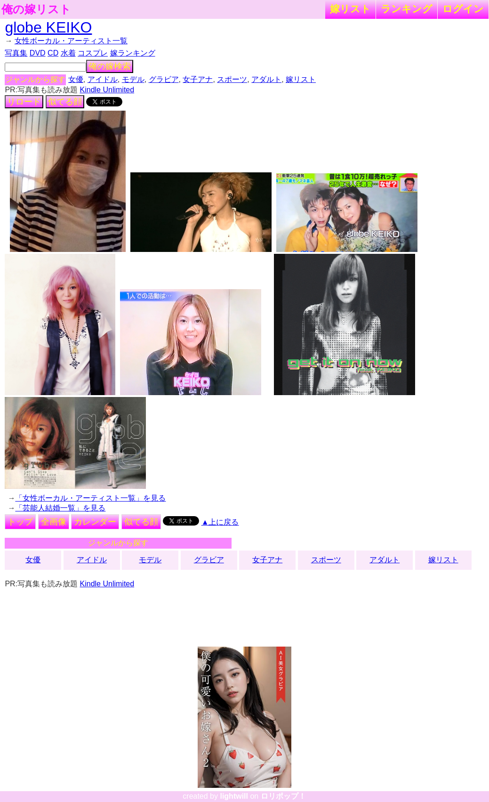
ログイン (463, 8)
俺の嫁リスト (36, 9)
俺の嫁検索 (109, 66)
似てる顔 (65, 101)
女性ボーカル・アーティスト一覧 (71, 41)
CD (53, 53)
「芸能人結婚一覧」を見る (60, 508)
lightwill (234, 796)
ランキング (407, 8)
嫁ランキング (132, 53)
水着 (68, 53)
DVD (38, 53)
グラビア (164, 79)
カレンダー (95, 522)
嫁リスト (350, 8)
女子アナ (198, 79)
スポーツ (232, 79)
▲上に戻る (220, 522)
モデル (133, 79)
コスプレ (93, 53)
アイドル (103, 79)
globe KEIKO (48, 27)
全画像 (53, 522)
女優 (75, 79)
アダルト (266, 79)
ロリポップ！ (283, 796)
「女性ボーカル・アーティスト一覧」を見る (90, 498)
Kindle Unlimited (107, 90)
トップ (20, 522)
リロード (24, 101)
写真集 (16, 53)
